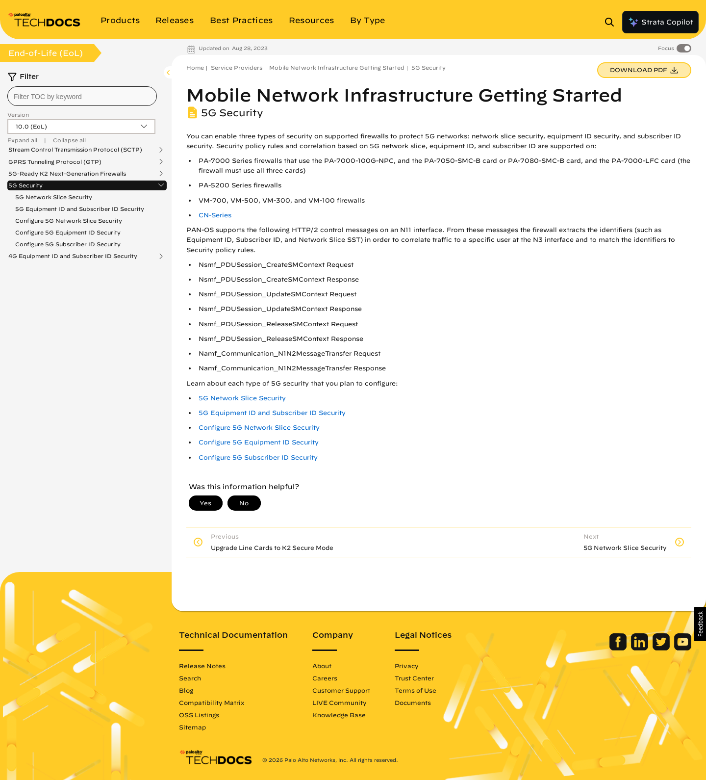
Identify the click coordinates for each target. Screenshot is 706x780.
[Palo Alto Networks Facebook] (619, 648)
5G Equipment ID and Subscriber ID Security (79, 209)
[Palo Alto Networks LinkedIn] (640, 648)
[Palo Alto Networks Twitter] (662, 648)
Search (190, 678)
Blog (186, 690)
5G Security (25, 185)
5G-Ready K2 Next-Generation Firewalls (67, 174)
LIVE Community (339, 702)
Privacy (407, 665)
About (321, 665)
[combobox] (82, 96)
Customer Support (341, 690)
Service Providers (236, 67)
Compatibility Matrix (211, 702)
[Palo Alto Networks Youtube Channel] (682, 648)
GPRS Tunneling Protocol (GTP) (54, 162)
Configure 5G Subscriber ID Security (68, 244)
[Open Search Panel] (612, 22)
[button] (700, 624)
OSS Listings (199, 714)
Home (195, 67)
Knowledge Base (339, 714)
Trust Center (414, 678)
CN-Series (215, 215)
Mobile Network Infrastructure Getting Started (336, 67)
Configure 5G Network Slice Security (68, 220)
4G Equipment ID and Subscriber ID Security (72, 256)
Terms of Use (415, 690)
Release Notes (202, 665)
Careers (324, 678)
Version (18, 114)
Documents (413, 702)
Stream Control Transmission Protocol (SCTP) (75, 150)
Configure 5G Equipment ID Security (68, 232)
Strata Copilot (660, 22)
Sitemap (192, 727)
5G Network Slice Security (53, 197)
